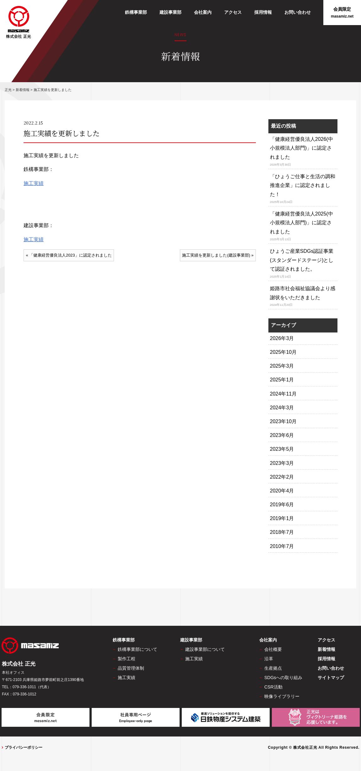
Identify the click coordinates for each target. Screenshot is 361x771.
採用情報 (263, 12)
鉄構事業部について (137, 649)
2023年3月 (282, 463)
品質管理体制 (131, 668)
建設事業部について (205, 649)
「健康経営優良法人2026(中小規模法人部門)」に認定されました (301, 148)
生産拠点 (273, 668)
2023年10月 (283, 421)
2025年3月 (282, 366)
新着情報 (326, 649)
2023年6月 (282, 435)
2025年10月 (283, 352)
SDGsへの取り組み (283, 677)
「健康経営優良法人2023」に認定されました (70, 255)
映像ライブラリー (281, 696)
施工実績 (34, 183)
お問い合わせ (297, 12)
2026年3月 (282, 338)
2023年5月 (282, 449)
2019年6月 (282, 504)
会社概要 (273, 649)
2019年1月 (282, 518)
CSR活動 (273, 686)
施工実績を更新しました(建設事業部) (216, 255)
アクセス (233, 12)
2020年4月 (282, 490)
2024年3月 (282, 407)
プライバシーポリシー (23, 747)
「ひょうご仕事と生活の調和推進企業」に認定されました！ (302, 185)
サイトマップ (331, 677)
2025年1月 (282, 379)
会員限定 (342, 13)
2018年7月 (282, 532)
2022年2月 (282, 477)
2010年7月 (282, 546)
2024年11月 (283, 393)
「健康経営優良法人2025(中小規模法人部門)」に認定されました (301, 223)
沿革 (268, 658)
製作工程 (126, 658)
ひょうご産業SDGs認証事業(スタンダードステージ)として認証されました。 (302, 260)
